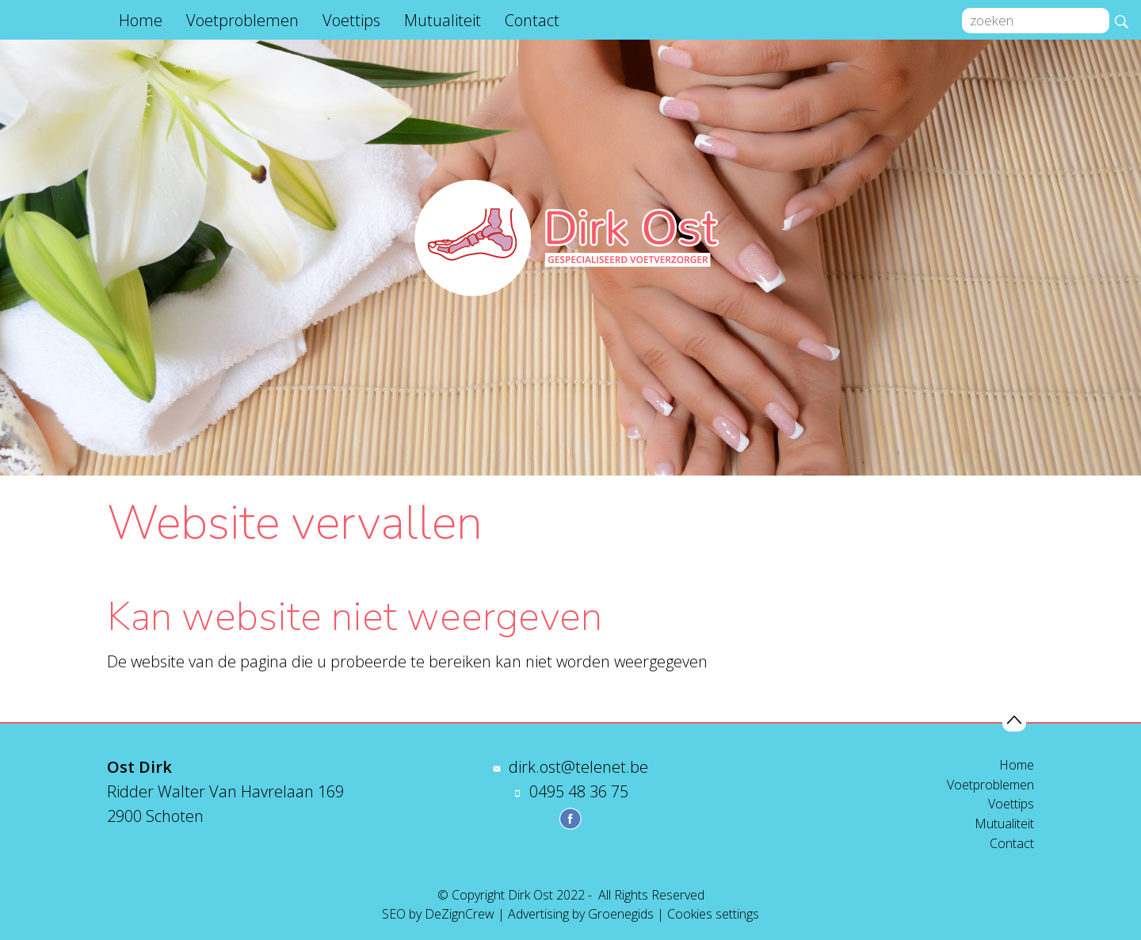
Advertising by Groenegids (581, 914)
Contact (532, 20)
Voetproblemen (242, 20)
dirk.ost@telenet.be (578, 767)
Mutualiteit (442, 20)
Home (140, 20)
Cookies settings (713, 914)
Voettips (351, 20)
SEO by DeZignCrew (438, 914)
